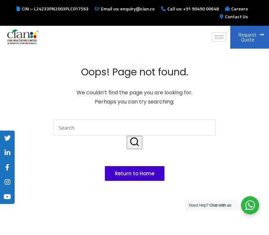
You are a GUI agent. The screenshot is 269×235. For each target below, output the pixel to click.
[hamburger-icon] (219, 37)
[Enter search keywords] (134, 127)
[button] (134, 142)
